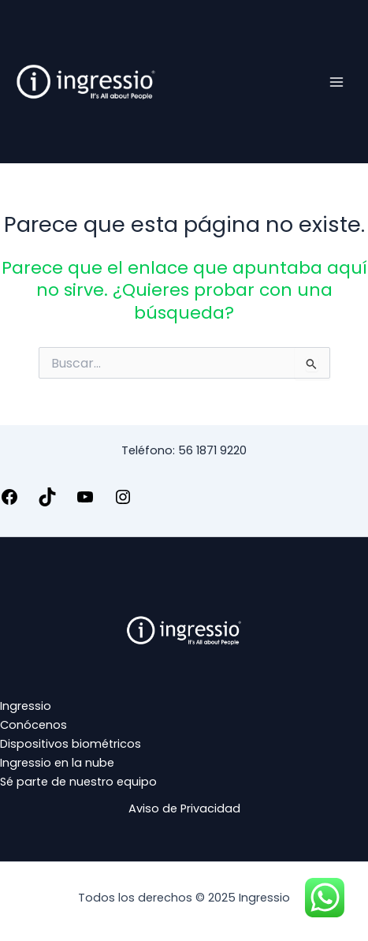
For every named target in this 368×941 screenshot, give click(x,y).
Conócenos (33, 725)
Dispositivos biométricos (70, 744)
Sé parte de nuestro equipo (78, 782)
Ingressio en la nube (57, 763)
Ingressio (25, 706)
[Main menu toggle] (336, 81)
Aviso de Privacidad (184, 808)
